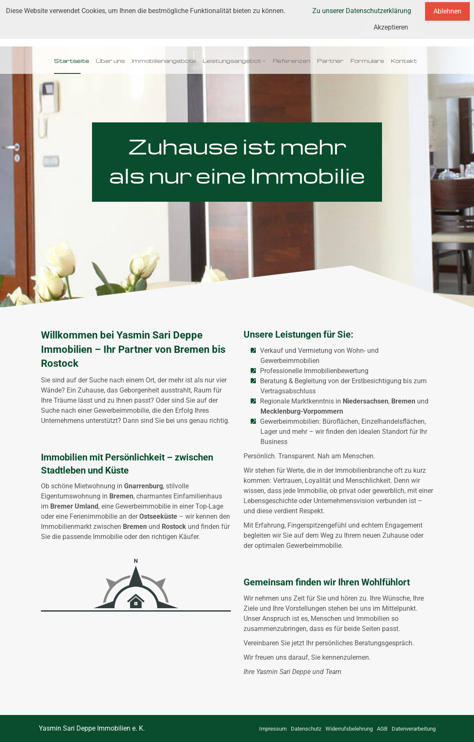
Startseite (71, 60)
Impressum (273, 729)
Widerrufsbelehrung (349, 729)
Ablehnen (447, 11)
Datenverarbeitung (414, 729)
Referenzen (291, 60)
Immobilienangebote (164, 60)
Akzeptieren (391, 27)
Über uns (110, 60)
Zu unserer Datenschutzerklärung (361, 11)
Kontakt (404, 60)
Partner (330, 60)
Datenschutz (306, 729)
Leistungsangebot (232, 60)
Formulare (367, 60)
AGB (382, 729)
